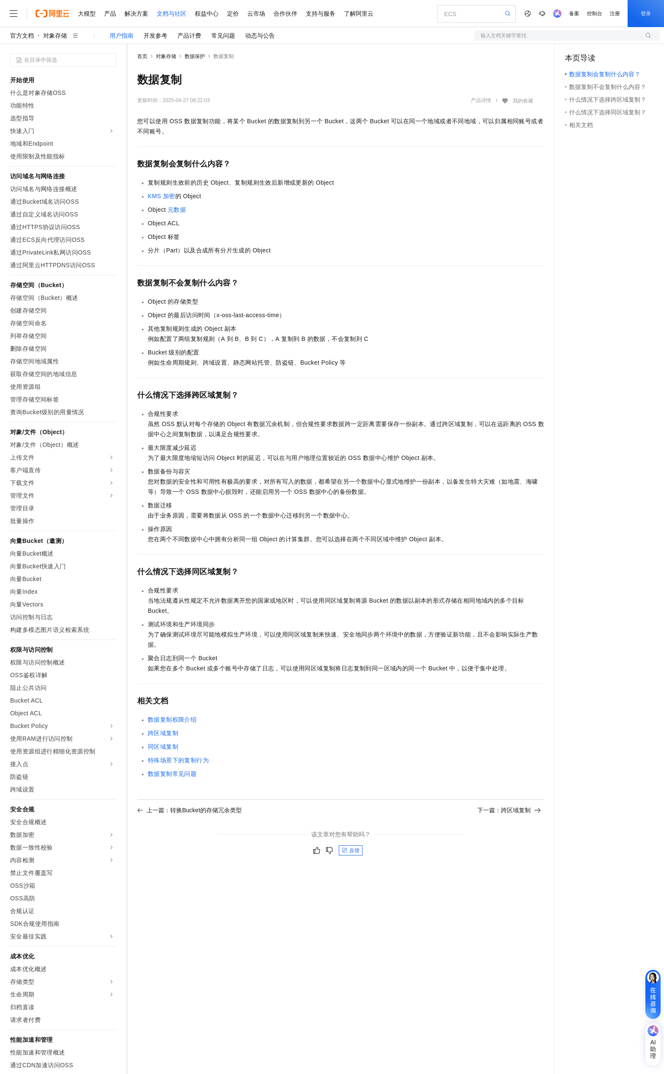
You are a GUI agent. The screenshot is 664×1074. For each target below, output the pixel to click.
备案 (574, 14)
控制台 (594, 14)
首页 (142, 56)
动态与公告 (260, 35)
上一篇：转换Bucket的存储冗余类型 (189, 810)
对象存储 (55, 35)
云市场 (256, 13)
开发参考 (155, 35)
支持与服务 (320, 13)
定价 (233, 13)
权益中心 (207, 13)
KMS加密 (161, 196)
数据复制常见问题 (172, 773)
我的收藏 (523, 101)
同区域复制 (163, 746)
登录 (646, 14)
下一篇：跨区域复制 (509, 810)
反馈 (351, 850)
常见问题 (223, 35)
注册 (615, 14)
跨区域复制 (163, 733)
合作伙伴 (285, 13)
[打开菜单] (13, 13)
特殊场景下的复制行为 (178, 760)
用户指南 (121, 35)
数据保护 (195, 56)
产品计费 (189, 35)
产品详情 (481, 100)
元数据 (177, 209)
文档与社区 (171, 13)
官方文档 (22, 35)
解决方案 (136, 13)
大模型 (87, 13)
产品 (110, 13)
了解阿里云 (359, 13)
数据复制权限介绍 (172, 719)
